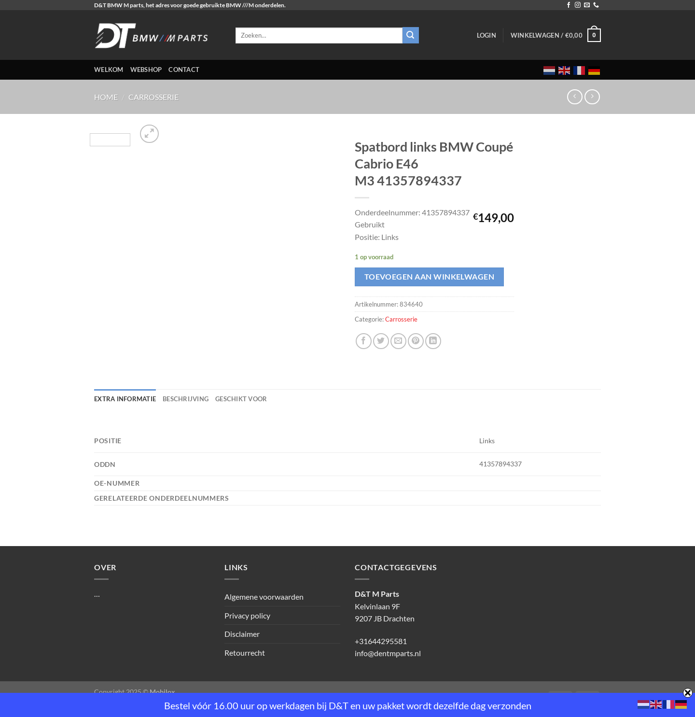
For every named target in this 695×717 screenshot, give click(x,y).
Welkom (109, 69)
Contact (183, 69)
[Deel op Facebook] (364, 341)
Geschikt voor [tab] (241, 399)
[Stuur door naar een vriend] (398, 341)
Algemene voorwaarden (264, 596)
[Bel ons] (596, 5)
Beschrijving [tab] (185, 399)
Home (106, 96)
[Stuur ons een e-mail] (587, 5)
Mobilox (162, 692)
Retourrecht (244, 652)
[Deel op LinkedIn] (433, 341)
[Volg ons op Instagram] (578, 5)
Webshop (146, 69)
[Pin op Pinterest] (416, 341)
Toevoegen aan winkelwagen (429, 276)
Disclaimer (242, 633)
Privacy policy (247, 615)
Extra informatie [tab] (125, 399)
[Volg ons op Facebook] (568, 5)
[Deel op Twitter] (381, 341)
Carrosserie (153, 96)
